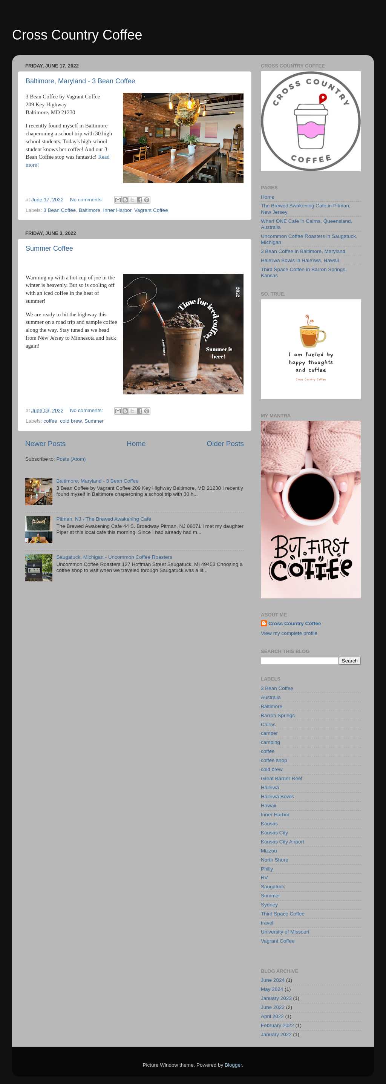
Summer (94, 421)
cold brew (70, 421)
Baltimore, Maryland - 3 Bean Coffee (80, 81)
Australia (271, 697)
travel (267, 923)
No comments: (87, 199)
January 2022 (276, 1034)
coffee (50, 421)
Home (136, 444)
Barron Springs (278, 715)
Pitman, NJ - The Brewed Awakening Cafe (103, 519)
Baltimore (89, 210)
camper (269, 733)
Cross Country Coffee (77, 35)
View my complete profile (289, 633)
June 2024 (273, 980)
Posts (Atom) (71, 459)
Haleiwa (270, 787)
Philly (267, 869)
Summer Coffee (49, 248)
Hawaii (268, 805)
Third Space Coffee (283, 914)
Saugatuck (273, 886)
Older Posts (225, 444)
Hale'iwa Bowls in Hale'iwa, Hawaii (300, 260)
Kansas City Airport (282, 842)
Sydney (269, 905)
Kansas (269, 823)
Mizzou (269, 851)
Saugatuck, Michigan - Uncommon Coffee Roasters (114, 557)
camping (270, 742)
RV (264, 877)
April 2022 (272, 1016)
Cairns (268, 724)
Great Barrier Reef (281, 778)
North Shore (274, 860)
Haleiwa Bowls (277, 796)
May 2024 (272, 989)
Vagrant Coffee (151, 210)
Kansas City (274, 833)
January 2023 (276, 998)
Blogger (233, 1065)
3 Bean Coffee (59, 210)
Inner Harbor (117, 210)
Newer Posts (45, 444)
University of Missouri (285, 932)
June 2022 (273, 1007)
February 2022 (277, 1025)
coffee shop (274, 760)
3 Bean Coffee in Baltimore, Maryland (303, 251)
